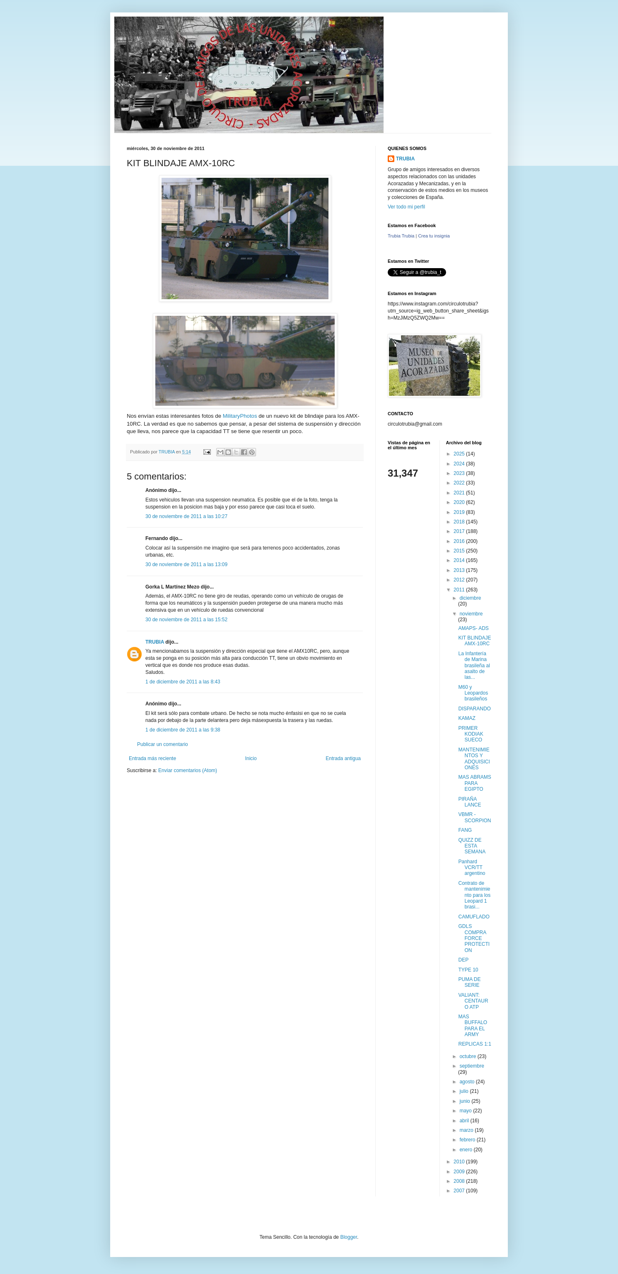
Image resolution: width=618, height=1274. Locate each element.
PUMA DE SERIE (469, 982)
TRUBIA (154, 642)
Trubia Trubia (401, 235)
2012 (460, 580)
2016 (460, 541)
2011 (460, 590)
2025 (460, 454)
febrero (467, 1140)
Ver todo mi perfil (406, 207)
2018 (460, 522)
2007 (460, 1191)
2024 (460, 464)
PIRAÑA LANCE (469, 802)
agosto (467, 1082)
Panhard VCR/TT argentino (471, 868)
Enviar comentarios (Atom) (187, 770)
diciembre (470, 598)
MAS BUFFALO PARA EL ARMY (472, 1025)
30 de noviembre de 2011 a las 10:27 (186, 516)
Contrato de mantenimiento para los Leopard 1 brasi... (474, 895)
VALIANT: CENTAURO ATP (473, 1001)
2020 (460, 502)
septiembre (471, 1066)
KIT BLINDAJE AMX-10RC (474, 641)
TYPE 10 (468, 970)
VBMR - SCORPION (474, 817)
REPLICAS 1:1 (474, 1044)
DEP (463, 960)
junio (465, 1101)
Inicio (251, 758)
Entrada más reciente (152, 758)
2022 (460, 483)
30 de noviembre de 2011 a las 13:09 (186, 564)
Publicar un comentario (162, 744)
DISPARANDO (474, 709)
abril (464, 1121)
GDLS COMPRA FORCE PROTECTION (474, 938)
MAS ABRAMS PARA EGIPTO (474, 783)
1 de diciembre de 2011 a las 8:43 (182, 682)
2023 (460, 473)
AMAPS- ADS (473, 628)
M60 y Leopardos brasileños (473, 693)
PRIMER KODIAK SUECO (470, 734)
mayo (466, 1111)
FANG (465, 830)
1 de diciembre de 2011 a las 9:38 (182, 730)
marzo (467, 1130)
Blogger (348, 1237)
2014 (460, 560)
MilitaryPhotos (240, 416)
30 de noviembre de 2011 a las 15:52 (186, 619)
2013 (460, 570)
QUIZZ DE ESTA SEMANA (471, 846)
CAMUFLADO (473, 917)
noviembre (471, 614)
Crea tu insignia (433, 235)
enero (466, 1150)
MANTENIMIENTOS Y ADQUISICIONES (474, 758)
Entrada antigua (343, 758)
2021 (460, 493)
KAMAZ (466, 718)
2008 (460, 1181)
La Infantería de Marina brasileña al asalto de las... (474, 666)
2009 (460, 1172)
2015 (460, 551)
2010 (460, 1162)
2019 (460, 512)
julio (464, 1091)
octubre (468, 1056)
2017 (460, 531)
